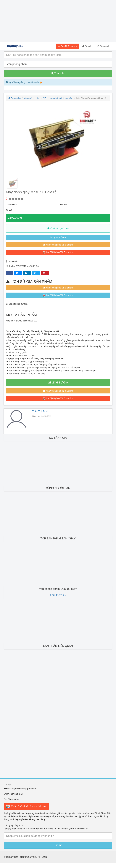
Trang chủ (14, 98)
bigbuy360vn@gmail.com (24, 788)
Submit (58, 845)
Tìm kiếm (58, 73)
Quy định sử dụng (12, 799)
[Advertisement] (58, 21)
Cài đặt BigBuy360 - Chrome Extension (26, 806)
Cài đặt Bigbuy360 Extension (58, 252)
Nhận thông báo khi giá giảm (58, 245)
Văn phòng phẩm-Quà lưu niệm (58, 98)
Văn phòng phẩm (32, 98)
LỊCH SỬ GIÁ (58, 237)
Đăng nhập (103, 46)
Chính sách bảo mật (13, 794)
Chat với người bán (58, 228)
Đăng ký (87, 46)
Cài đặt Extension (67, 46)
